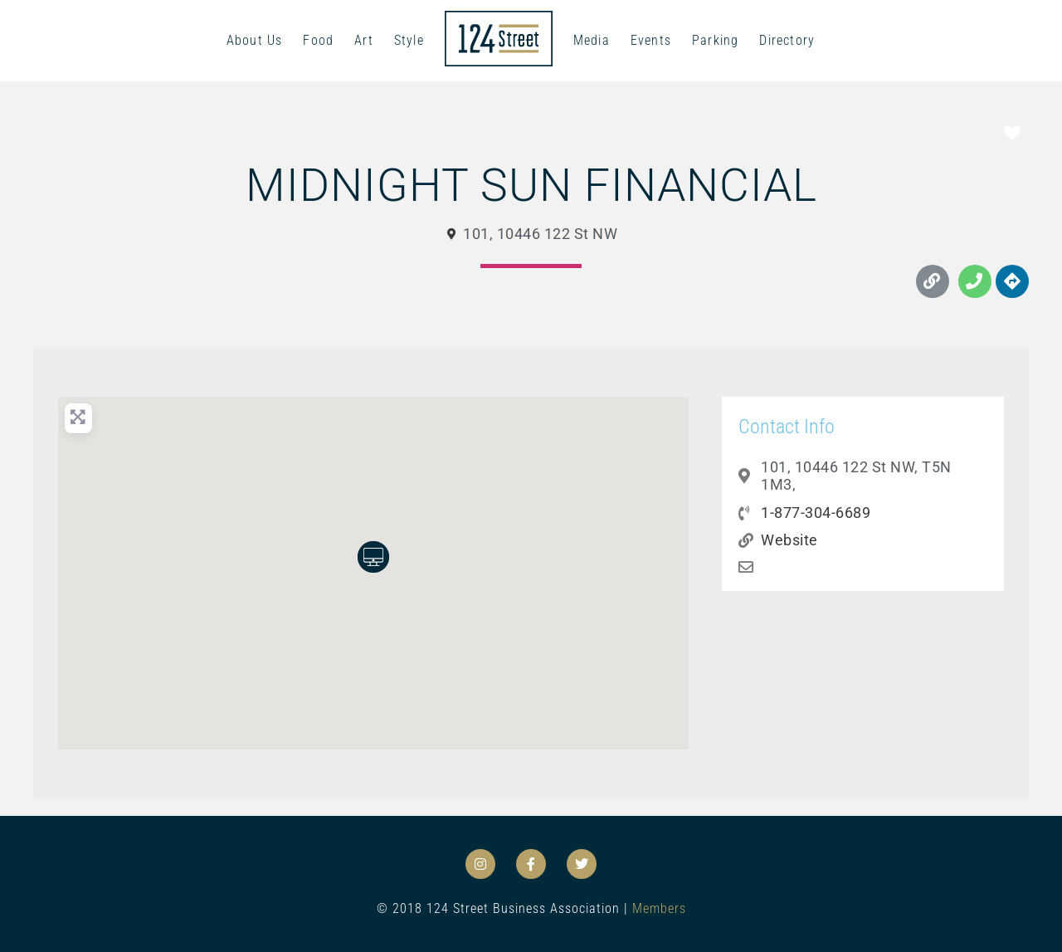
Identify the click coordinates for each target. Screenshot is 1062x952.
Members (659, 908)
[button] (373, 557)
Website (789, 540)
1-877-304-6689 (815, 512)
